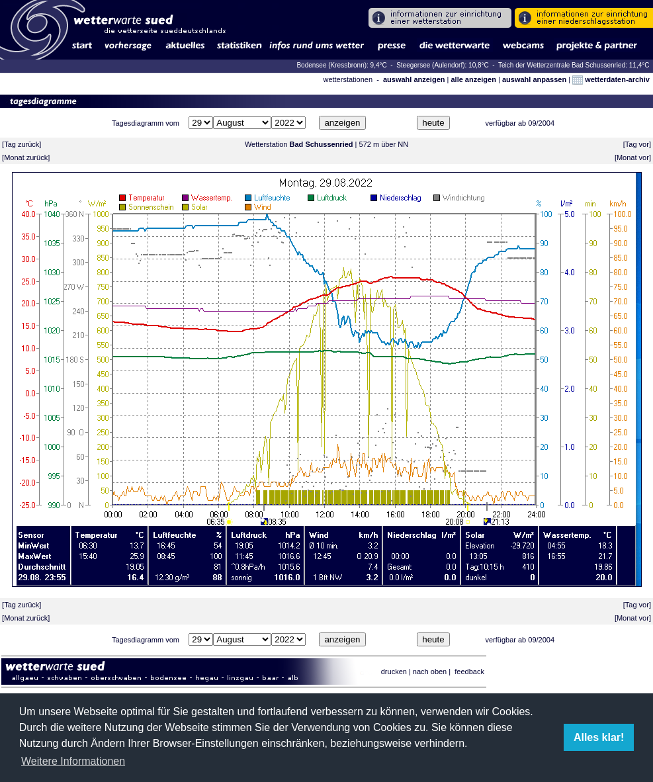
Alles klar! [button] (599, 737)
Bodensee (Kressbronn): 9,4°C (342, 65)
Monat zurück (26, 157)
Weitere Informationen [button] (73, 761)
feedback (469, 671)
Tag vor (637, 144)
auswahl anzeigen (414, 79)
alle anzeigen (473, 79)
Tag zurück (21, 144)
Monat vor (633, 157)
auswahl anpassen (534, 79)
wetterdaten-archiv (611, 79)
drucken (394, 671)
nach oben (430, 671)
